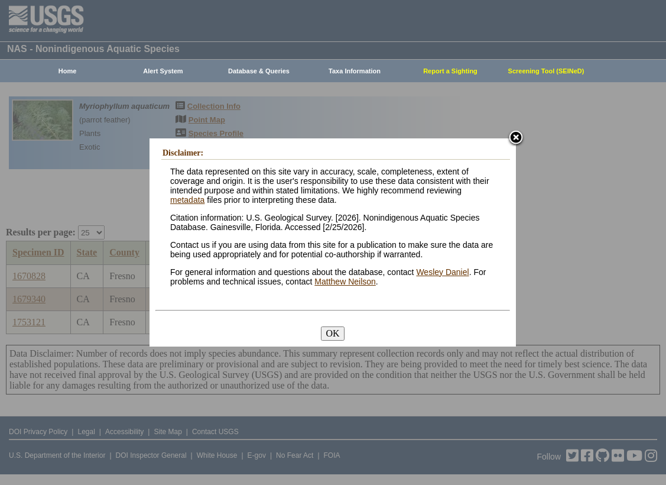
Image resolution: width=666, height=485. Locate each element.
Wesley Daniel (442, 272)
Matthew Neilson (345, 281)
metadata (187, 200)
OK (332, 333)
